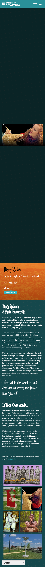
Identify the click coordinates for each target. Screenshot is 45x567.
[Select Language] (13, 562)
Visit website (10, 292)
